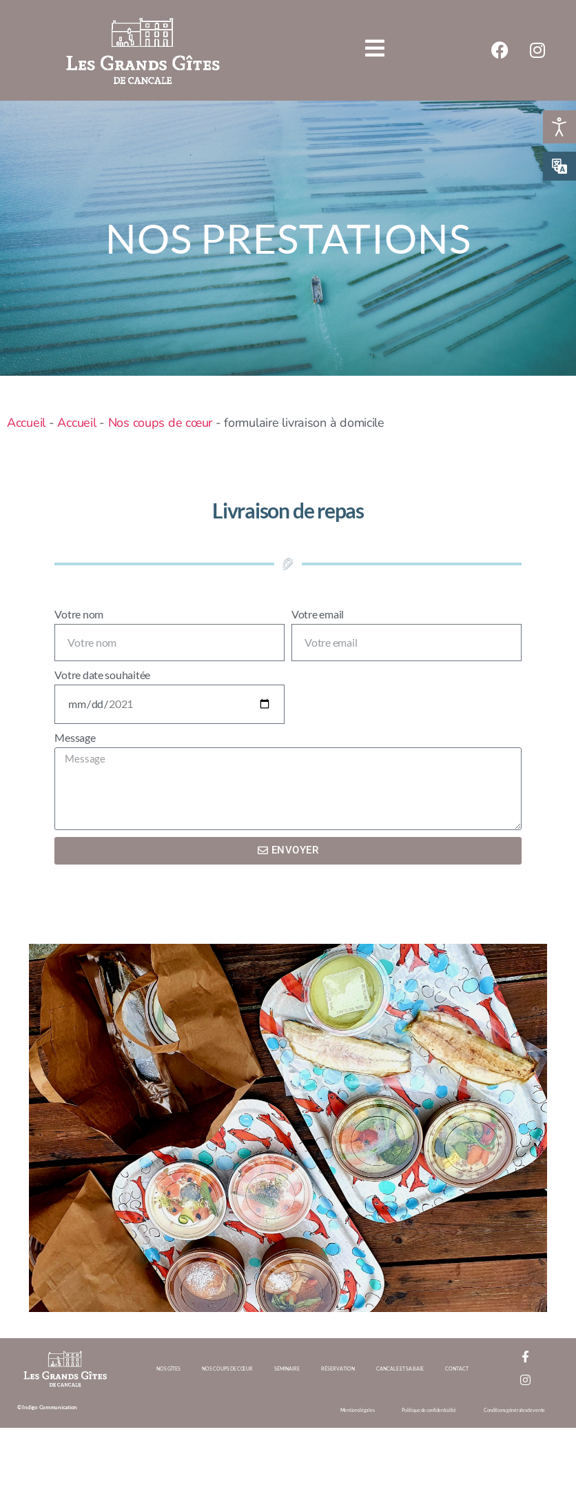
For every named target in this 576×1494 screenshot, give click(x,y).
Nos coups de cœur (160, 422)
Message (74, 737)
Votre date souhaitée (102, 674)
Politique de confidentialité (428, 1410)
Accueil (26, 422)
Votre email (317, 613)
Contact (457, 1368)
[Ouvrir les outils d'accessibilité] (559, 126)
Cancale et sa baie (400, 1368)
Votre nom (78, 613)
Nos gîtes (168, 1368)
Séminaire (287, 1368)
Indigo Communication (49, 1407)
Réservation (338, 1368)
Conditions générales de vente (514, 1410)
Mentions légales (357, 1410)
